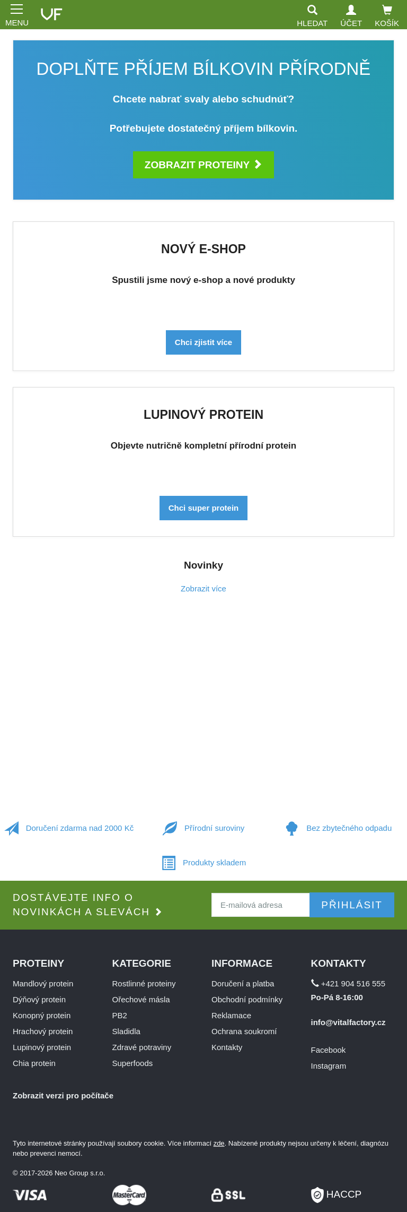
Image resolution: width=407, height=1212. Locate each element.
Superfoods (132, 1063)
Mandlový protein (43, 983)
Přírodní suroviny (204, 829)
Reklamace (231, 1015)
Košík (387, 16)
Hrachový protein (43, 1031)
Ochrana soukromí (244, 1031)
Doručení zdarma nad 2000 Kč (69, 829)
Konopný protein (41, 1015)
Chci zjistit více (203, 342)
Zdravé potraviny (142, 1047)
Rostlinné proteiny (144, 983)
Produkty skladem (203, 863)
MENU (16, 14)
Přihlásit (351, 904)
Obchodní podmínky (246, 999)
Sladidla (126, 1031)
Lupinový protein (42, 1047)
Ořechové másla (141, 999)
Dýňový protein (39, 999)
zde (219, 1143)
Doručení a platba (242, 983)
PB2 (119, 1015)
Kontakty (226, 1047)
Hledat (312, 16)
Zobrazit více (203, 588)
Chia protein (34, 1063)
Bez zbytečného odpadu (338, 829)
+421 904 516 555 (348, 983)
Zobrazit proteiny (203, 164)
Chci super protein (204, 507)
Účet (351, 16)
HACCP (336, 1191)
